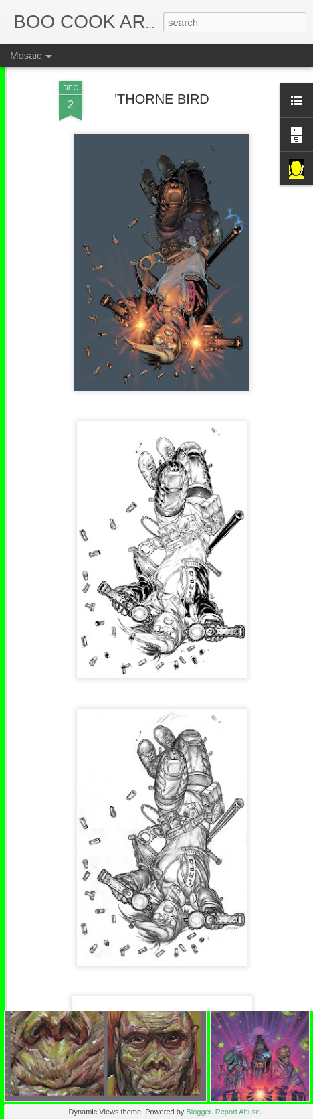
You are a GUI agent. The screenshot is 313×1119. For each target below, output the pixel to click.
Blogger (198, 1112)
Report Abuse (237, 1112)
